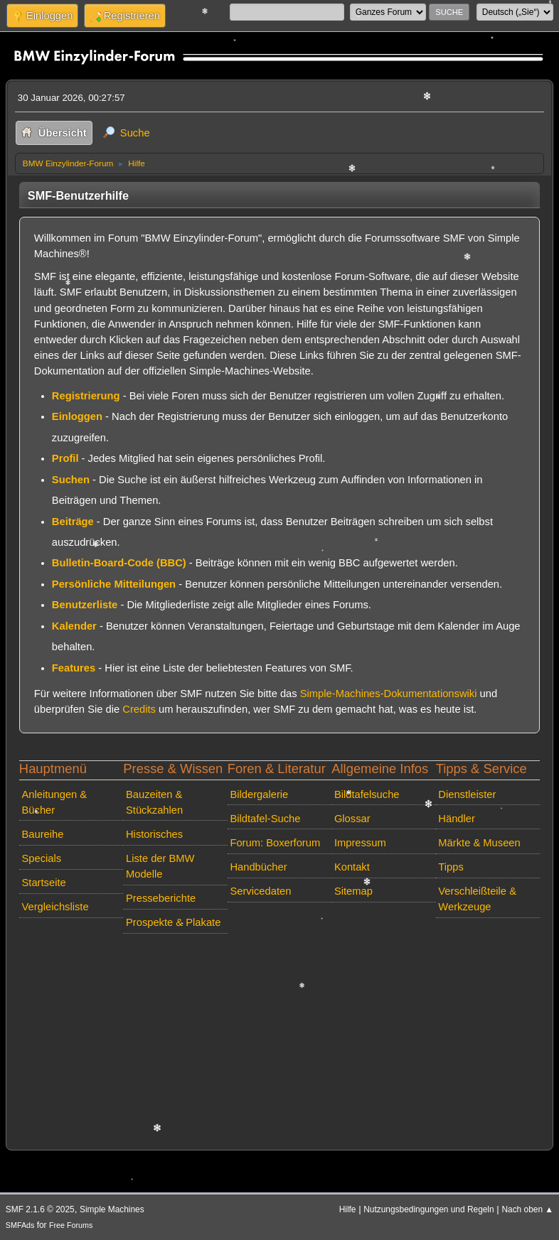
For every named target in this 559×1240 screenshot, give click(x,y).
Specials (42, 858)
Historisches (154, 834)
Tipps (450, 867)
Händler (456, 818)
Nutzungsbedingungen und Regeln (428, 1209)
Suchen (71, 479)
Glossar (352, 818)
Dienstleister (467, 794)
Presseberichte (161, 898)
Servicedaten (260, 891)
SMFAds (20, 1225)
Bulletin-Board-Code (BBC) (119, 562)
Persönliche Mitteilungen (114, 584)
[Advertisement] (279, 1038)
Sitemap (353, 891)
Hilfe (347, 1209)
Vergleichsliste (55, 906)
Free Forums (70, 1225)
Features (73, 668)
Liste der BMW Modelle (160, 866)
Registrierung (86, 395)
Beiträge (73, 521)
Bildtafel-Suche (265, 818)
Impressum (360, 842)
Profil (65, 458)
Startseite (44, 882)
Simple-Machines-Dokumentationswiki (388, 693)
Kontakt (352, 867)
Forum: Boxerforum (275, 842)
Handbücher (258, 867)
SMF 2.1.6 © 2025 (40, 1209)
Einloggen (77, 416)
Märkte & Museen (479, 842)
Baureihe (43, 834)
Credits (139, 709)
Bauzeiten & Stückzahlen (154, 802)
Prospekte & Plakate (173, 922)
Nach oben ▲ (527, 1209)
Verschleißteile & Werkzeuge (477, 898)
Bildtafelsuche (367, 794)
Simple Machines (112, 1209)
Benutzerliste (84, 604)
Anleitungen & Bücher (54, 802)
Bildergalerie (259, 794)
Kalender (74, 626)
